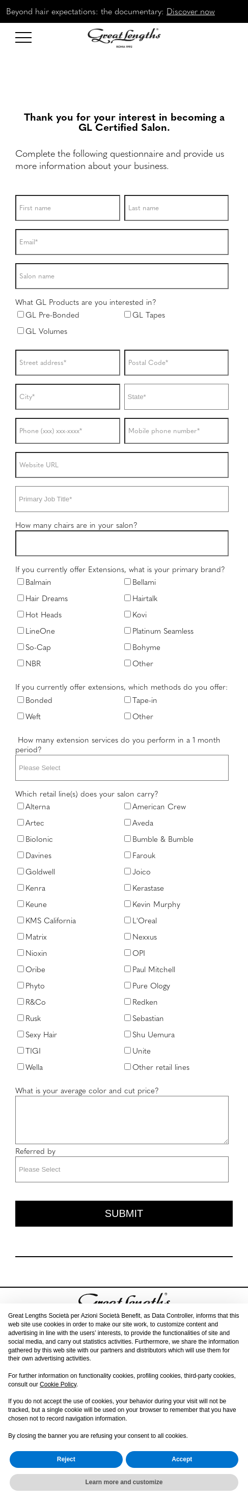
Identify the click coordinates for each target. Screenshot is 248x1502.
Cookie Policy (58, 1384)
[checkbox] (122, 325)
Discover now (191, 11)
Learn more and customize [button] (123, 1482)
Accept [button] (182, 1459)
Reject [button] (66, 1459)
